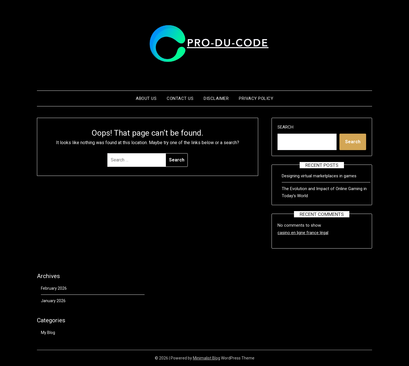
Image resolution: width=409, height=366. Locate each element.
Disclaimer (216, 98)
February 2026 (54, 288)
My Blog (48, 332)
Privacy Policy (256, 98)
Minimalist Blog (206, 358)
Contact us (180, 98)
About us (146, 98)
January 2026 (53, 300)
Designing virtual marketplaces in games (319, 175)
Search (285, 127)
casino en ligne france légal (302, 232)
